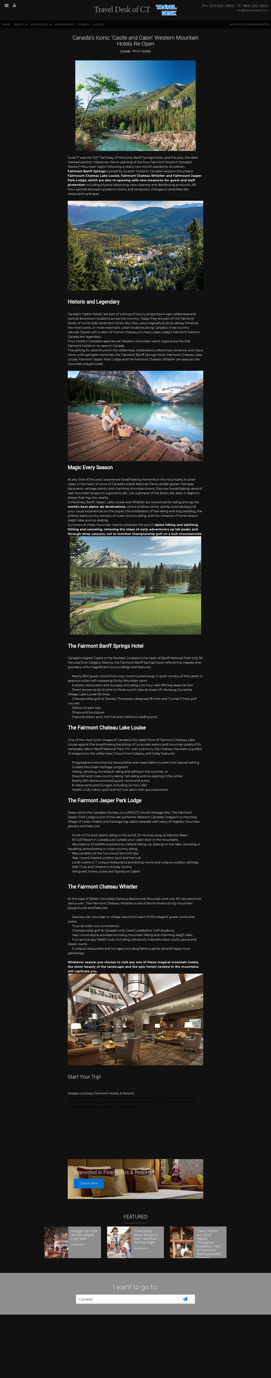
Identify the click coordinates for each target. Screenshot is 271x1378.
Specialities (40, 24)
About (19, 24)
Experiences (64, 24)
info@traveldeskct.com (252, 10)
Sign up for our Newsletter (249, 24)
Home (6, 24)
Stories (83, 24)
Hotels (146, 51)
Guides (98, 24)
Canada (125, 51)
